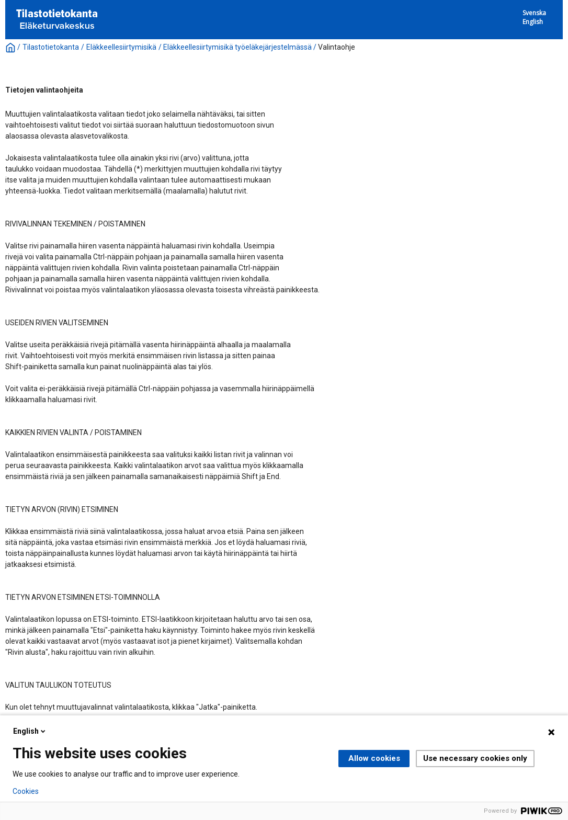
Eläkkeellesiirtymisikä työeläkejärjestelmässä (237, 47)
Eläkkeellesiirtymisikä (121, 47)
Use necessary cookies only (475, 758)
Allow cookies (374, 758)
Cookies (26, 791)
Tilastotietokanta (50, 47)
